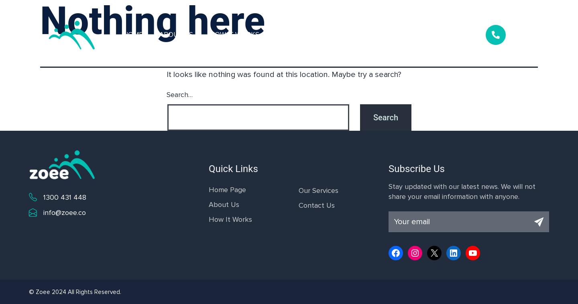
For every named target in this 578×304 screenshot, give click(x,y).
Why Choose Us (367, 34)
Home (133, 34)
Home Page (227, 189)
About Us (176, 34)
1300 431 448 (64, 197)
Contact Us (432, 34)
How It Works (230, 219)
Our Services (299, 34)
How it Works (234, 34)
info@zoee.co (64, 212)
